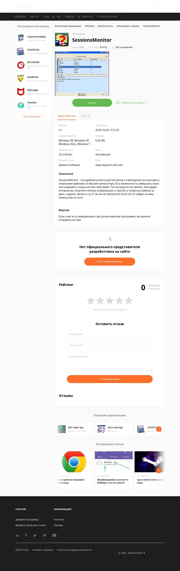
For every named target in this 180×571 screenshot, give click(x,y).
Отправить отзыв (110, 379)
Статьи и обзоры (107, 16)
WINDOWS (20, 16)
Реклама (58, 525)
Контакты (59, 519)
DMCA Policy (22, 549)
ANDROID (70, 16)
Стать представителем (109, 261)
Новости (87, 16)
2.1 (78, 47)
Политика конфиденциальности (74, 549)
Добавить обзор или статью (31, 525)
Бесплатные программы (68, 25)
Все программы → (33, 116)
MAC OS (34, 16)
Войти (133, 5)
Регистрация (146, 5)
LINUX (46, 16)
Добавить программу (27, 519)
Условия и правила (42, 549)
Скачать (92, 102)
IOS (58, 16)
